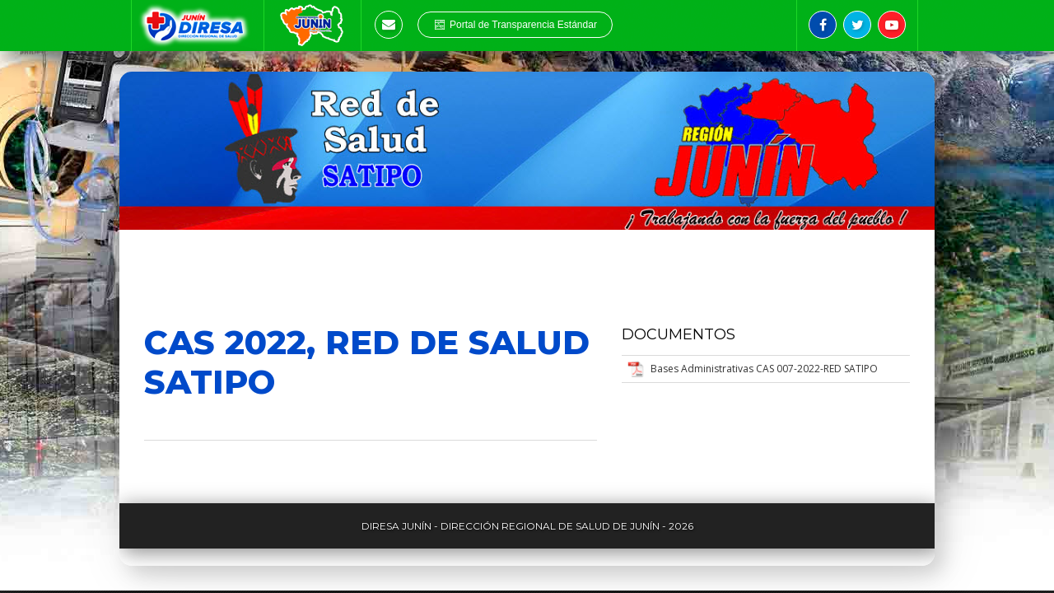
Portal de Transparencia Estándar (515, 24)
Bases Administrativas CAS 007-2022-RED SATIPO (764, 369)
